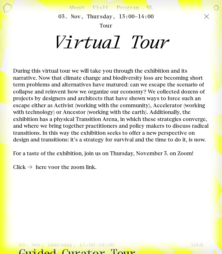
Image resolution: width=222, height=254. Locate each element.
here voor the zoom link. (66, 167)
